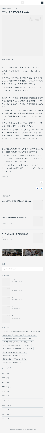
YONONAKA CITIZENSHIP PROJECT (17, 349)
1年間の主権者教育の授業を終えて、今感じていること (21, 217)
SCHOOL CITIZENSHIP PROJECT (16, 346)
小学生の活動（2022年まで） (13, 363)
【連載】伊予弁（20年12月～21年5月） (17, 339)
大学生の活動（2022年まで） (14, 356)
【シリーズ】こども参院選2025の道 (15, 332)
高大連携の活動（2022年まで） (14, 352)
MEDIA (18, 335)
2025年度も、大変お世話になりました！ (16, 201)
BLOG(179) (5, 176)
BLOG (4, 8)
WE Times (30, 335)
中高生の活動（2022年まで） (14, 359)
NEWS (35, 332)
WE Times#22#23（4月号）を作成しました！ (26, 298)
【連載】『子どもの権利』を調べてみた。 (18, 342)
